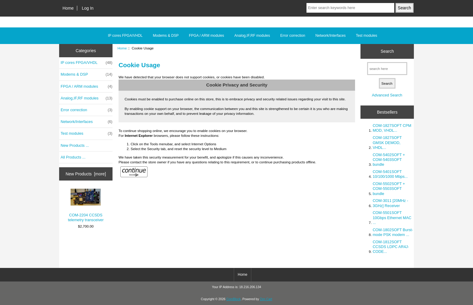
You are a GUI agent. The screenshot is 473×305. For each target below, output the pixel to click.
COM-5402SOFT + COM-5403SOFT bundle (389, 159)
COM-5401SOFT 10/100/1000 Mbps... (390, 174)
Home (68, 8)
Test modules (366, 35)
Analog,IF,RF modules (252, 35)
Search (387, 51)
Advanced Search (387, 95)
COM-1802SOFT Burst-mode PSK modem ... (393, 232)
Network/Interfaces (331, 35)
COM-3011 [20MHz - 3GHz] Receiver (390, 203)
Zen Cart (266, 299)
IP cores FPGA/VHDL (125, 35)
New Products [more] (85, 173)
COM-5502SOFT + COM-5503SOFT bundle (389, 188)
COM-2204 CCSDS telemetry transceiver (85, 205)
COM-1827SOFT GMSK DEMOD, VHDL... (387, 142)
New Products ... (75, 145)
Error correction (292, 35)
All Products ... (73, 157)
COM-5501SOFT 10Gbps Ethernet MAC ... (392, 217)
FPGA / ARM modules (206, 35)
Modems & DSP (166, 35)
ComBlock (233, 299)
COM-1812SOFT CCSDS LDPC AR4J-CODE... (391, 247)
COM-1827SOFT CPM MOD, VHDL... (392, 128)
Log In (88, 8)
